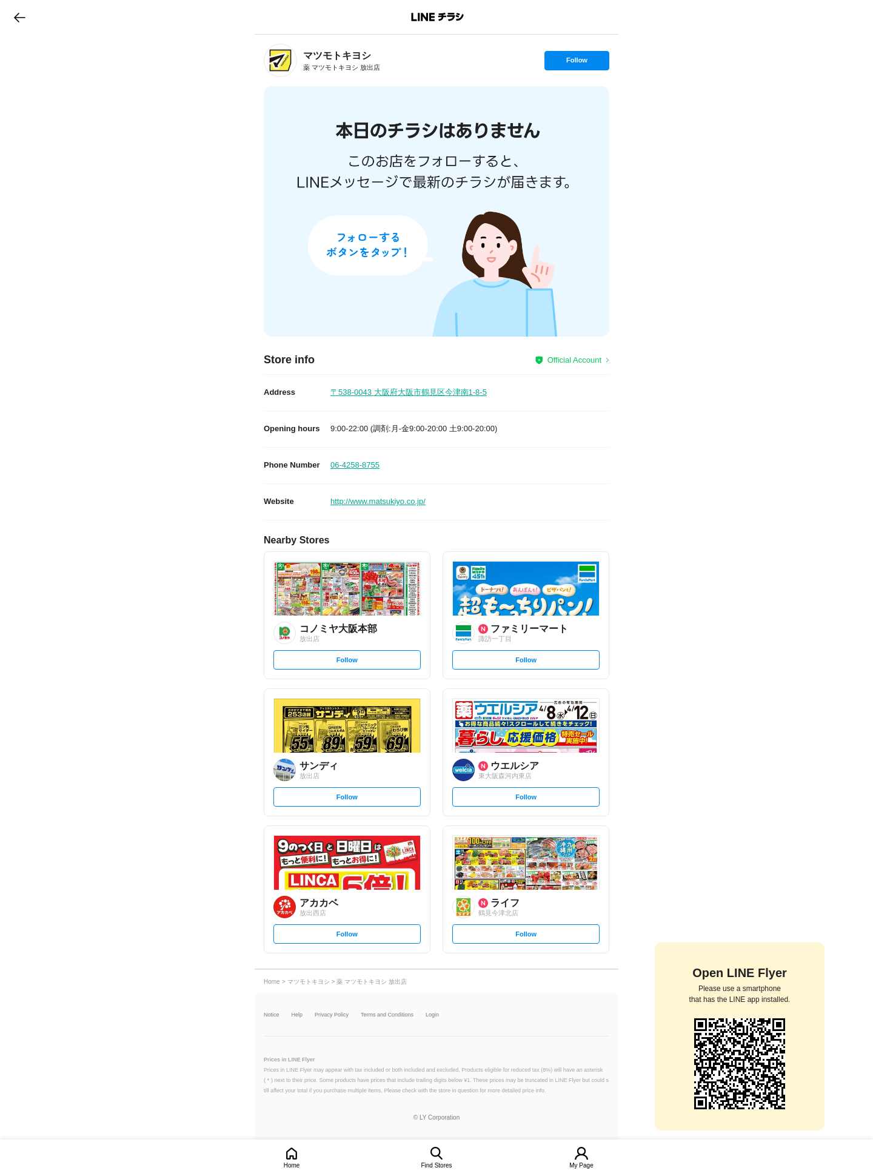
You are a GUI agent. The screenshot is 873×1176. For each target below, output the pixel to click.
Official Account (574, 360)
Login (432, 1015)
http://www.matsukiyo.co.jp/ (378, 501)
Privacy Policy (332, 1015)
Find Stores (436, 1165)
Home (292, 1165)
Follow (576, 63)
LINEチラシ (437, 17)
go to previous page (19, 17)
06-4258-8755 (355, 464)
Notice (271, 1015)
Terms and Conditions (387, 1015)
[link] (280, 60)
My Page (581, 1165)
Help (297, 1015)
